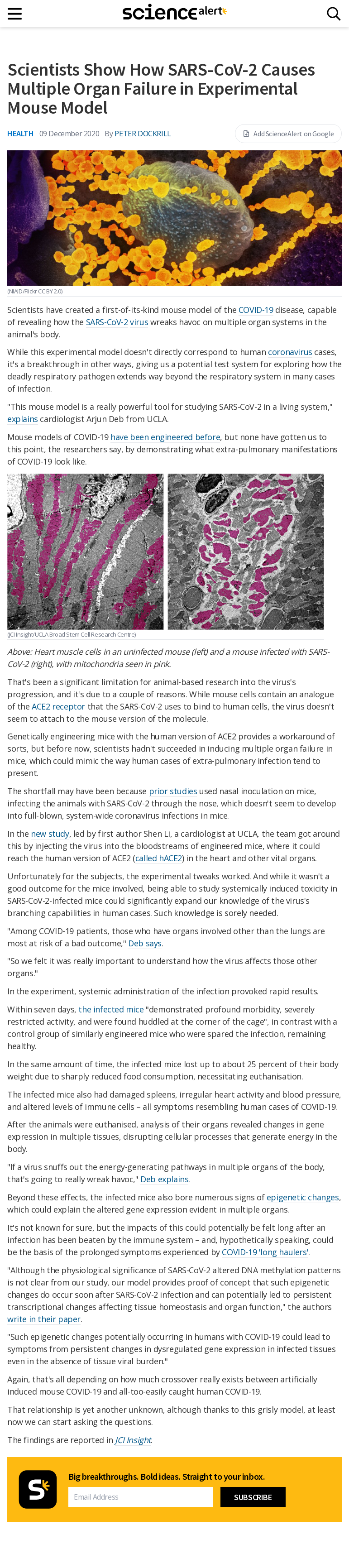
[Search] (334, 14)
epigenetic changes (303, 1197)
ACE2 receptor (58, 706)
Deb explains (164, 1179)
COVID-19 (256, 309)
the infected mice (110, 1009)
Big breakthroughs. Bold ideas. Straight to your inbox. (166, 1477)
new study (50, 833)
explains (22, 418)
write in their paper (44, 1319)
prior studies (173, 791)
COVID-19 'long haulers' (265, 1252)
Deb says (145, 943)
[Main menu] (15, 14)
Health (20, 133)
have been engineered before (165, 437)
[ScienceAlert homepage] (175, 13)
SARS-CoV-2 (107, 322)
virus (139, 322)
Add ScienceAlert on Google (288, 133)
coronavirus (290, 351)
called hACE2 (158, 858)
